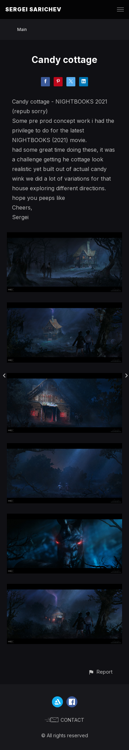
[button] (100, 672)
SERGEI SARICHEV (33, 9)
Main (22, 29)
